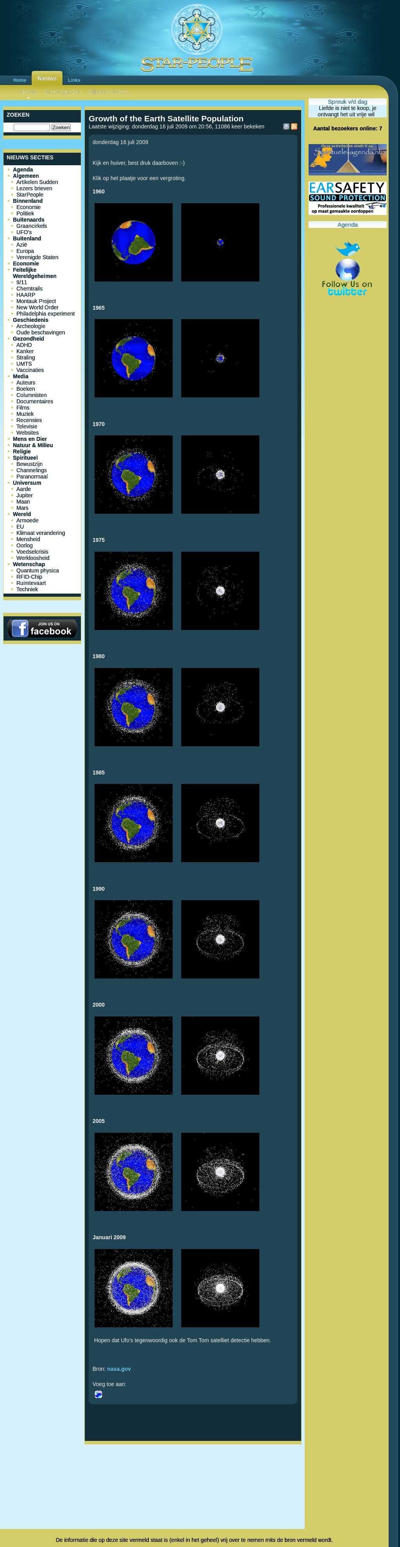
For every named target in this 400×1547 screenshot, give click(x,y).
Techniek (27, 589)
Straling (25, 357)
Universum (27, 483)
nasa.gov (119, 1369)
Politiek (25, 213)
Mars (22, 508)
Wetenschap (29, 564)
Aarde (23, 489)
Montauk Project (36, 301)
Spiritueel (25, 458)
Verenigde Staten (37, 257)
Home (19, 80)
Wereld (22, 514)
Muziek (25, 414)
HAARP (25, 295)
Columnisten (31, 395)
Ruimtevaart (31, 583)
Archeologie (30, 326)
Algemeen (26, 176)
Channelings (31, 470)
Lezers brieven (34, 188)
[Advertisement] (193, 1473)
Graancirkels (31, 226)
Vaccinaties (30, 370)
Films (22, 407)
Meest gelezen (63, 91)
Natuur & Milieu (33, 445)
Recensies (29, 420)
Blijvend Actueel (108, 91)
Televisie (27, 426)
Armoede (27, 520)
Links (74, 80)
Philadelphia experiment (45, 313)
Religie (22, 451)
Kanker (25, 351)
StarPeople (29, 194)
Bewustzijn (29, 464)
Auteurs (25, 382)
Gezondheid (28, 339)
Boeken (25, 389)
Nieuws (47, 78)
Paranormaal (32, 476)
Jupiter (24, 495)
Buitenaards (29, 220)
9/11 (21, 282)
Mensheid (28, 539)
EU (20, 526)
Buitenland (27, 238)
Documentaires (34, 401)
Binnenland (28, 201)
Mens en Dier (30, 439)
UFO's (24, 232)
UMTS (24, 364)
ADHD (24, 345)
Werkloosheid (33, 558)
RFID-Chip (29, 577)
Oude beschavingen (40, 332)
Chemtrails (29, 288)
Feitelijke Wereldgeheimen (35, 273)
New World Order (37, 307)
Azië (21, 245)
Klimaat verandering (40, 533)
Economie (28, 207)
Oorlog (24, 545)
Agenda (23, 169)
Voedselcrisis (32, 552)
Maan (23, 501)
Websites (27, 433)
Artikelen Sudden (37, 182)
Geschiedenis (30, 320)
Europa (25, 251)
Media (21, 376)
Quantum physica (37, 570)
